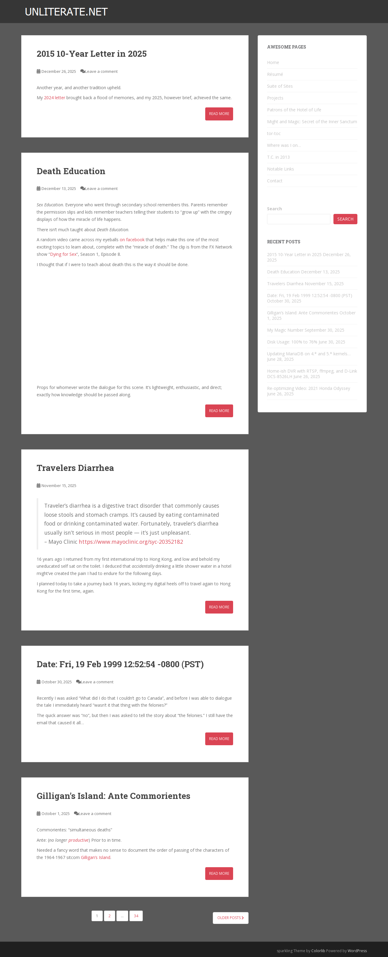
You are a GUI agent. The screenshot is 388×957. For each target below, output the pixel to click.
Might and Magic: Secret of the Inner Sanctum (312, 121)
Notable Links (280, 169)
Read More (219, 113)
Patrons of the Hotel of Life (294, 110)
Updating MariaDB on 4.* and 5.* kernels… (309, 354)
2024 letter (54, 97)
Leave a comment (101, 71)
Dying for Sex (63, 254)
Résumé (275, 74)
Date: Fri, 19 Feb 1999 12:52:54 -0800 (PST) (120, 664)
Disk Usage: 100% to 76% (292, 342)
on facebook (132, 239)
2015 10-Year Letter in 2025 (92, 53)
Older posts (230, 917)
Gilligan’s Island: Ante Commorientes (113, 795)
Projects (275, 98)
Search (274, 208)
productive (79, 840)
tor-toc (274, 133)
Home (273, 62)
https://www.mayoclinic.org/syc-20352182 (131, 541)
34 (136, 915)
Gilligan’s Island (95, 857)
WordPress (357, 950)
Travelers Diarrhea (75, 467)
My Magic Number (285, 330)
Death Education (71, 171)
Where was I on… (284, 145)
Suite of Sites (280, 86)
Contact (275, 181)
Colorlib (318, 950)
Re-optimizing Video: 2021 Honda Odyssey (308, 388)
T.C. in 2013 (278, 157)
